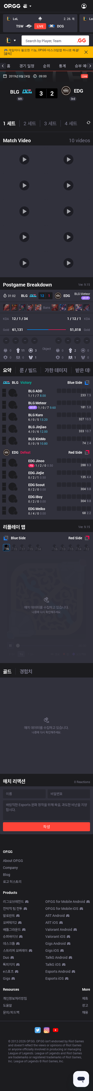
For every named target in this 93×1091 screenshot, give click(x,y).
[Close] (86, 52)
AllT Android (55, 1009)
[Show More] (27, 6)
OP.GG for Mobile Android (65, 995)
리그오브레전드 (13, 995)
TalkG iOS (53, 1058)
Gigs (6, 1072)
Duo (6, 1051)
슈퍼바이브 (10, 1030)
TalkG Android (56, 1051)
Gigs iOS (52, 1044)
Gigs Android (55, 1037)
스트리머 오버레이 (15, 1044)
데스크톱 (9, 1037)
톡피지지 (9, 1058)
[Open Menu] (84, 6)
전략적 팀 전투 (12, 1002)
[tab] (9, 370)
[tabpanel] (46, 448)
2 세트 (30, 123)
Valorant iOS (55, 1030)
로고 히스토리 (12, 975)
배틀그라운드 (12, 1023)
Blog (6, 968)
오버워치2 (10, 1016)
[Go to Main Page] (12, 6)
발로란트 (9, 1009)
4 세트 (71, 123)
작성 (46, 826)
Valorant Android (58, 1023)
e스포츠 (8, 1065)
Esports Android (57, 1065)
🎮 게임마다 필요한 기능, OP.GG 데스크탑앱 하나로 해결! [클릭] (41, 52)
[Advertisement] (46, 887)
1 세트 (9, 123)
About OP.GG (13, 954)
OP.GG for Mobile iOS (61, 1002)
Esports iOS (54, 1072)
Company (10, 961)
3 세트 (50, 123)
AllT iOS (51, 1016)
